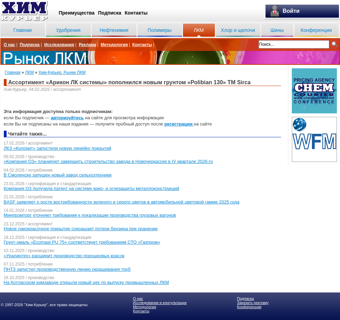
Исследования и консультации (160, 303)
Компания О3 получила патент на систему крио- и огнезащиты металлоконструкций (92, 188)
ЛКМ (199, 30)
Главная (22, 30)
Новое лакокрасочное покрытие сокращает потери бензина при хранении (81, 228)
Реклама (87, 44)
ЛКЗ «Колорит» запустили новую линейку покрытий (58, 148)
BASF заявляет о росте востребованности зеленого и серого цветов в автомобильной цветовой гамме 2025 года (121, 202)
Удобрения (68, 30)
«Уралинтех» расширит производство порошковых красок (64, 255)
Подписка (109, 13)
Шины (277, 30)
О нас (9, 44)
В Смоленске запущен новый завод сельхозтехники (58, 175)
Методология (114, 44)
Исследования (59, 44)
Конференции (316, 30)
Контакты (136, 13)
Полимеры (160, 30)
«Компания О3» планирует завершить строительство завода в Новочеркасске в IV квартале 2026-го (108, 161)
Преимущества (77, 13)
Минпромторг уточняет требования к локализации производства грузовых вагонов (90, 215)
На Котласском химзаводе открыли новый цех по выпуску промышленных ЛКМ (86, 282)
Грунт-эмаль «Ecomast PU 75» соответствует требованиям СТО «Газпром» (82, 242)
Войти (291, 11)
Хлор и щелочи (238, 30)
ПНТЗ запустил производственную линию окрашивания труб (67, 269)
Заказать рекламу (253, 303)
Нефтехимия (114, 30)
